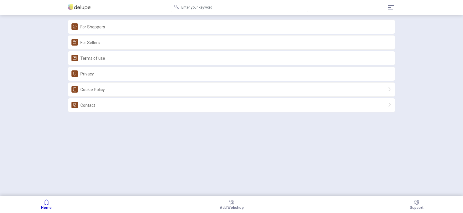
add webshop (231, 204)
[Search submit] (176, 7)
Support (416, 204)
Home (46, 204)
